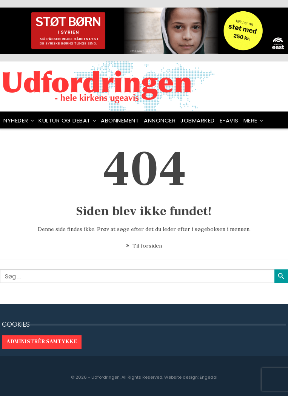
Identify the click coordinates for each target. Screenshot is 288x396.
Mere (250, 120)
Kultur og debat (65, 120)
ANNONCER (160, 120)
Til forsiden (144, 245)
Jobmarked (197, 120)
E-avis (229, 120)
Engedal (208, 377)
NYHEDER (15, 120)
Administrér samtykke (41, 341)
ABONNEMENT (120, 120)
